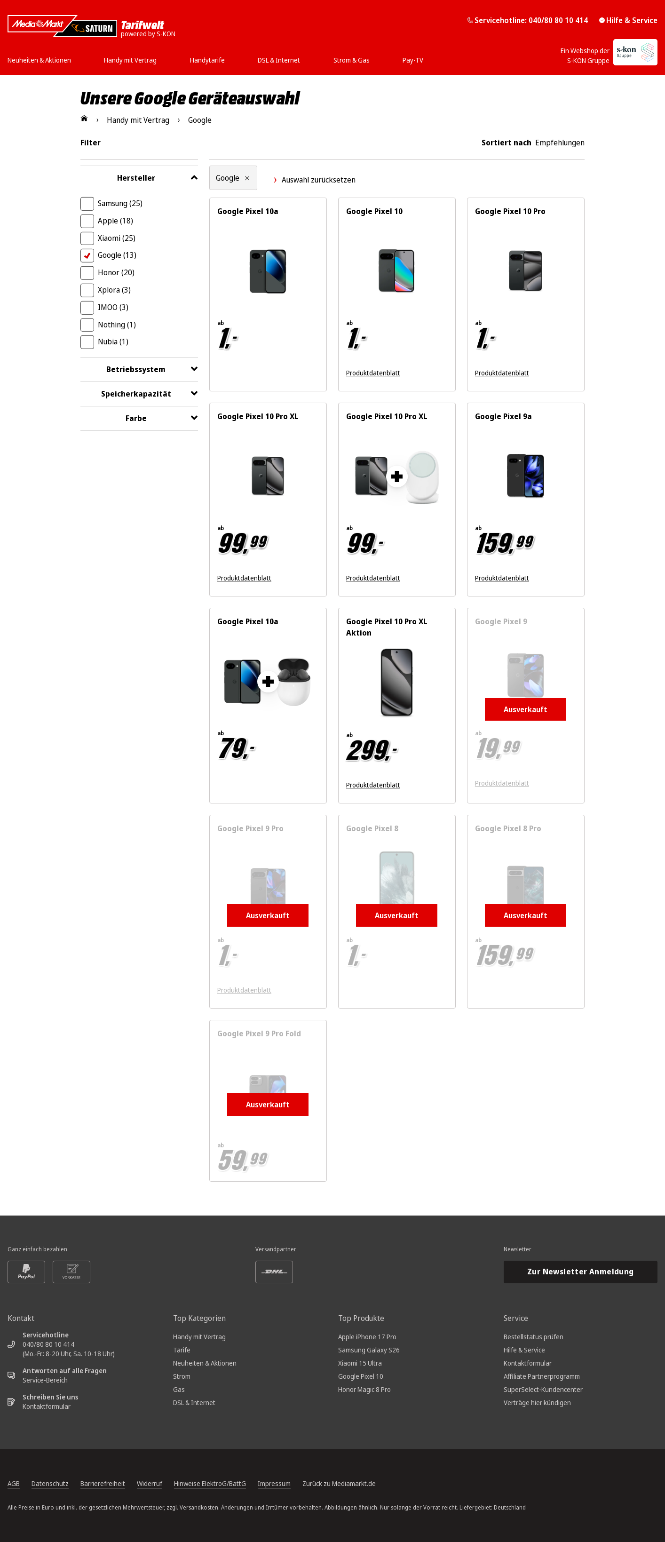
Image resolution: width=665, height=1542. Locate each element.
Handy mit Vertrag (199, 1336)
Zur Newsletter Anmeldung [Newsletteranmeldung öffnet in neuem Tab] (580, 1271)
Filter (90, 142)
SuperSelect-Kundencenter (543, 1389)
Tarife (181, 1349)
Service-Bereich (45, 1379)
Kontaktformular (47, 1406)
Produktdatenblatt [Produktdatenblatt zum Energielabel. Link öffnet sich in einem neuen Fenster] (373, 372)
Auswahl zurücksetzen (314, 180)
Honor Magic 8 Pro (364, 1389)
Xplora (114, 290)
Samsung (120, 203)
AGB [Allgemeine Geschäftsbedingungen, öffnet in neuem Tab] (14, 1483)
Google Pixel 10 (360, 1376)
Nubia (113, 341)
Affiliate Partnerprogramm (542, 1376)
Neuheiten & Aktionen (205, 1363)
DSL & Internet (194, 1402)
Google (117, 255)
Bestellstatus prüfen (533, 1336)
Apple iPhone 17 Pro (367, 1336)
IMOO (113, 307)
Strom (181, 1376)
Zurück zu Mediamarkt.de (339, 1483)
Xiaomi (116, 238)
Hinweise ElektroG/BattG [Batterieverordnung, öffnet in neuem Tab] (210, 1483)
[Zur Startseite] (84, 118)
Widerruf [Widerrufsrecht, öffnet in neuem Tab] (149, 1483)
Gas (179, 1389)
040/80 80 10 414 (48, 1344)
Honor (116, 272)
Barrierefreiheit (102, 1483)
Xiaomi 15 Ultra (360, 1363)
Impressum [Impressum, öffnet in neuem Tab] (274, 1483)
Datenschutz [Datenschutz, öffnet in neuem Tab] (50, 1483)
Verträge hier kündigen (537, 1402)
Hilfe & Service (628, 20)
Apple (115, 220)
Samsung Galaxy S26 (369, 1349)
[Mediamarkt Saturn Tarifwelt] (91, 26)
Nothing (117, 324)
